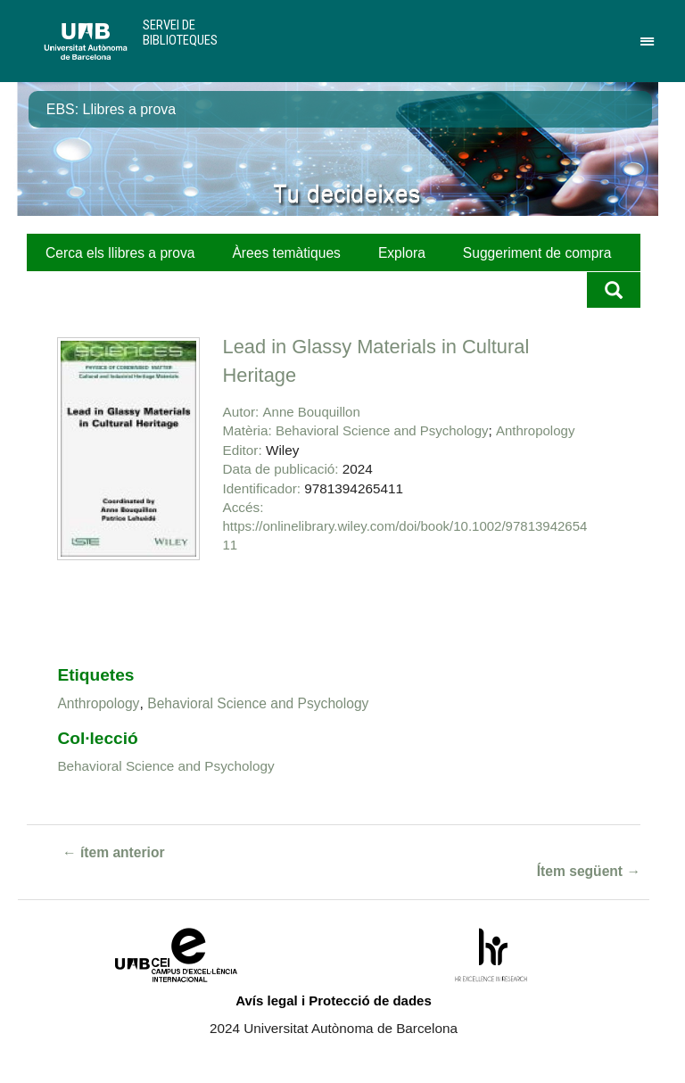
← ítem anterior (113, 852)
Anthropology (535, 430)
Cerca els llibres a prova (119, 252)
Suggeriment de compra (537, 252)
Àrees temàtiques (286, 252)
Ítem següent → (588, 871)
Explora (401, 252)
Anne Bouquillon (311, 411)
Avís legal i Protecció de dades (333, 1000)
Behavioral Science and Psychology (382, 430)
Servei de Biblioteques (180, 32)
